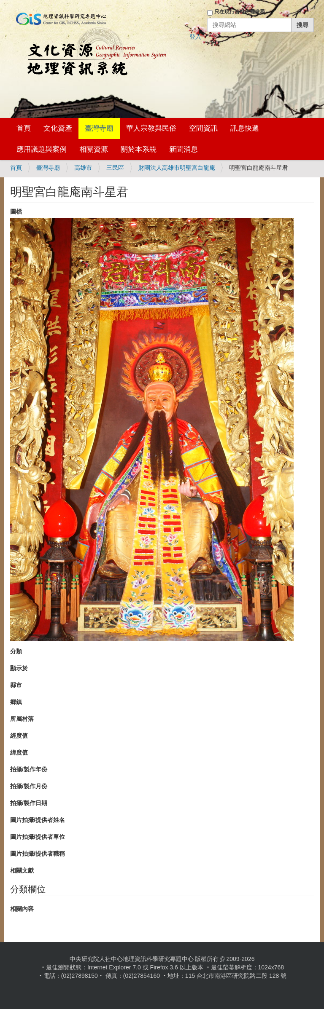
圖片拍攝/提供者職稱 (37, 853)
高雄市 (83, 167)
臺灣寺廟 (99, 128)
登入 (195, 36)
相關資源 (93, 149)
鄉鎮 (16, 702)
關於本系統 (139, 149)
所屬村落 (22, 718)
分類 (16, 651)
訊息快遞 (244, 128)
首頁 (23, 128)
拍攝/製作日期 (28, 803)
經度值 (19, 735)
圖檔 (16, 211)
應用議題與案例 (41, 149)
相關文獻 (22, 870)
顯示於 (19, 668)
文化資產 (57, 128)
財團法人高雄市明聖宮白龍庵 (176, 167)
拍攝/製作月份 (28, 786)
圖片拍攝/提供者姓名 (37, 819)
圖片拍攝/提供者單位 (37, 836)
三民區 (115, 167)
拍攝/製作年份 (28, 769)
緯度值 (19, 752)
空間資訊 (203, 128)
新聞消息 (183, 149)
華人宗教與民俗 (151, 128)
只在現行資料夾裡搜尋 (239, 12)
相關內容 (22, 908)
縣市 (16, 685)
